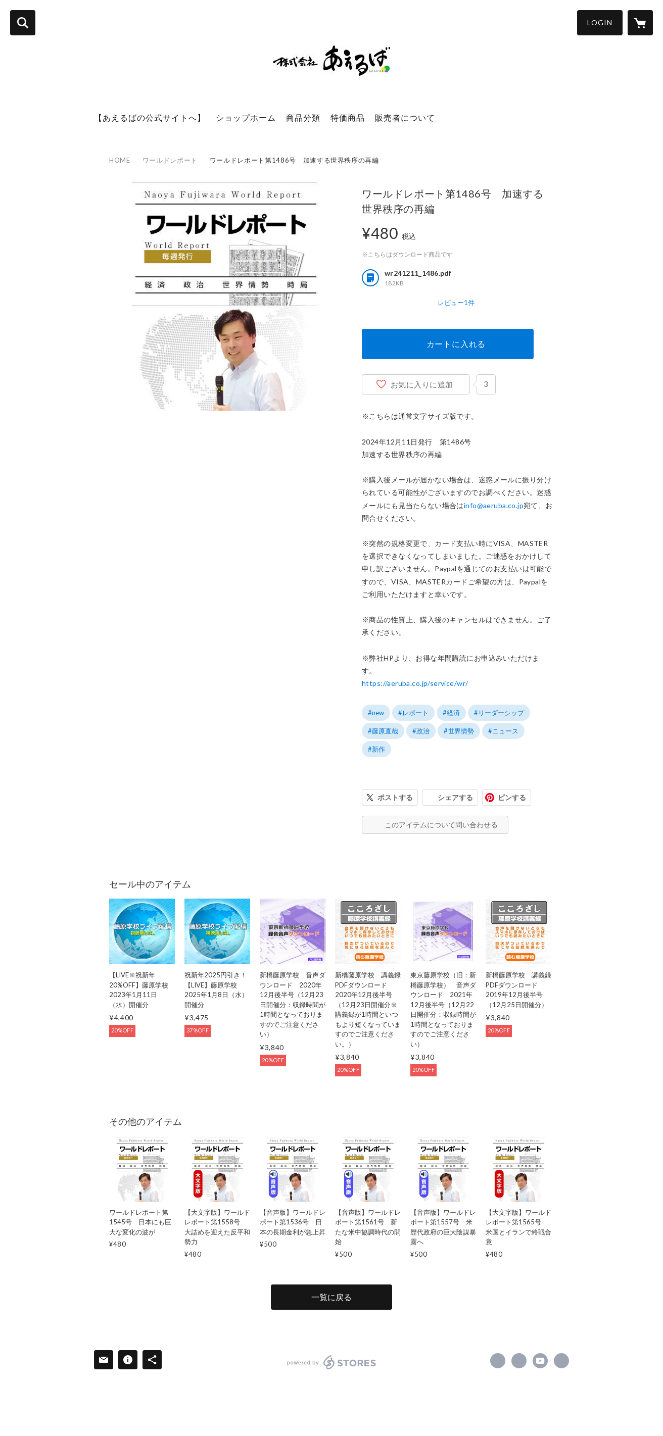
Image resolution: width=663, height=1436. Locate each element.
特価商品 (347, 117)
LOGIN (599, 22)
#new (376, 713)
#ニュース (503, 731)
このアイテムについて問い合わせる (441, 824)
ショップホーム (246, 117)
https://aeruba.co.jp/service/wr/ (415, 683)
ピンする (512, 797)
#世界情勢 (459, 731)
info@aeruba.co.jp (494, 505)
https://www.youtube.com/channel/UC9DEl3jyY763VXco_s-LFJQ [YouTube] (540, 1360)
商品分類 (303, 117)
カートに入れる (456, 344)
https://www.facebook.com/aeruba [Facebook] (497, 1360)
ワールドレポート (170, 160)
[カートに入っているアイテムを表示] (640, 22)
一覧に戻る (331, 1297)
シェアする (455, 797)
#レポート (413, 713)
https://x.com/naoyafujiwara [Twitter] (519, 1360)
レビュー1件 (456, 303)
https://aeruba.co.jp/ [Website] (561, 1360)
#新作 (376, 749)
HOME (119, 160)
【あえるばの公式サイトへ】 (150, 117)
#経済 (451, 713)
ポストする (395, 797)
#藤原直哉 (383, 731)
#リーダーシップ (499, 713)
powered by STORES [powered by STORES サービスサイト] (331, 1362)
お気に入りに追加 (422, 384)
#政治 (421, 731)
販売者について (405, 117)
